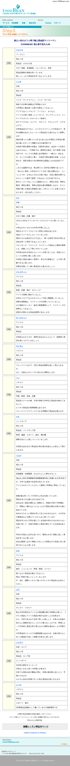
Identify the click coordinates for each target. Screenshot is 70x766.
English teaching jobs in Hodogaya (35, 733)
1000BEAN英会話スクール (33, 760)
